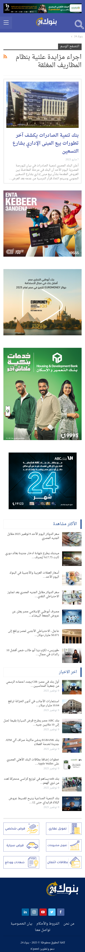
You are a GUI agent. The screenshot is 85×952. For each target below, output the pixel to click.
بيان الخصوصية (21, 924)
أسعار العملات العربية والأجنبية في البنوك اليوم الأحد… (34, 575)
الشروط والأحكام (47, 924)
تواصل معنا (42, 930)
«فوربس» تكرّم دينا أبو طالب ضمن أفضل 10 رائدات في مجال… (32, 652)
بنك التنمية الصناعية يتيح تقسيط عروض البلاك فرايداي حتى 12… (34, 800)
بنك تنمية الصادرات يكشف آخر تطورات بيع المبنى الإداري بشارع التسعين (45, 143)
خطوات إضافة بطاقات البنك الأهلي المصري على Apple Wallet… (33, 762)
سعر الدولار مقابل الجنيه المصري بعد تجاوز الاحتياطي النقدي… (33, 594)
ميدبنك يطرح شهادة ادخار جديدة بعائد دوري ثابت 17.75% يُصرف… (32, 555)
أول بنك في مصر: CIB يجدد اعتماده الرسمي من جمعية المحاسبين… (32, 684)
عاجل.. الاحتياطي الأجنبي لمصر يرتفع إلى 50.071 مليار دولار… (33, 633)
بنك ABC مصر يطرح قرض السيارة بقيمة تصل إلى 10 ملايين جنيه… (31, 723)
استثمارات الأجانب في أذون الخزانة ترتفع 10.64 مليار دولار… (33, 703)
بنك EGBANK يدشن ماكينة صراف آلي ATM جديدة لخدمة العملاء (32, 742)
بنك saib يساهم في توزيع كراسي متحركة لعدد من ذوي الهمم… (31, 781)
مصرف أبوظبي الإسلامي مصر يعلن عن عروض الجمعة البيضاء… (35, 613)
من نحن (68, 924)
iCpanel (35, 949)
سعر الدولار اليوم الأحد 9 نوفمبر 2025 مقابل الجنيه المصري (33, 536)
